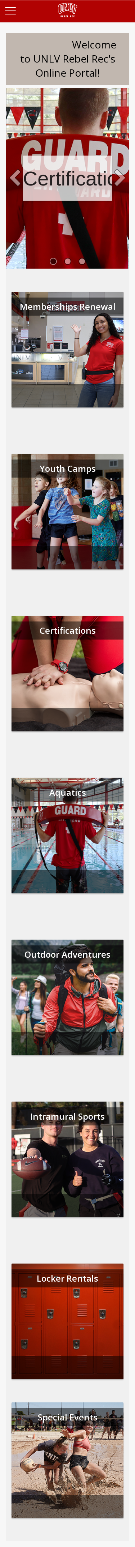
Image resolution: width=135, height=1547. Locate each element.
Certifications (67, 177)
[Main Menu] (10, 10)
